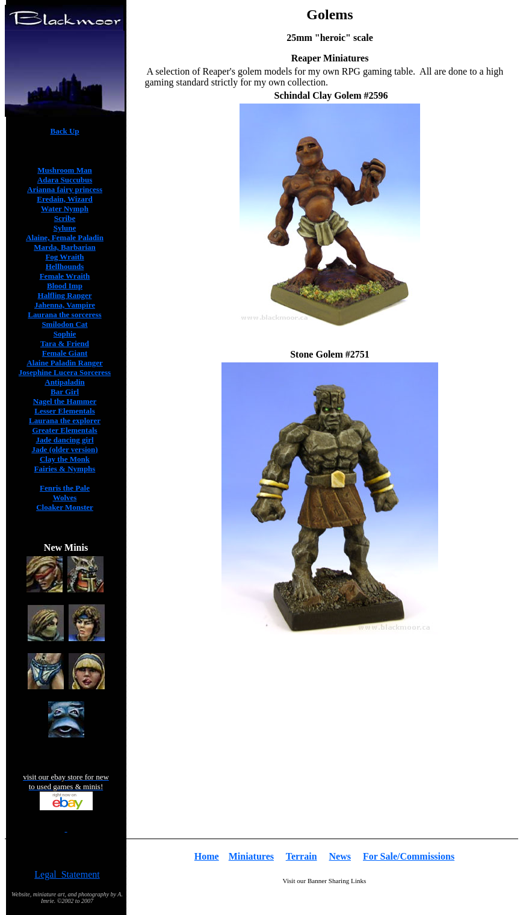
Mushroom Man (64, 170)
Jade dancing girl (64, 439)
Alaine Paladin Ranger (64, 362)
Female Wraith (65, 276)
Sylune (65, 227)
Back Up (64, 130)
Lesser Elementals (64, 410)
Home (206, 856)
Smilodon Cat (64, 324)
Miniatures (251, 856)
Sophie (65, 333)
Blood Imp (64, 285)
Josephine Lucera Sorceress (65, 372)
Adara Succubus (64, 179)
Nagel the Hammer (64, 401)
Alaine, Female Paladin (65, 237)
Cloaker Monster (64, 507)
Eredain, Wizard (64, 198)
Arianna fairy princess (64, 189)
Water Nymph (64, 208)
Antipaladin (64, 381)
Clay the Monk (65, 459)
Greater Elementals (64, 430)
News (340, 856)
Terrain (301, 856)
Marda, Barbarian (65, 247)
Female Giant (64, 353)
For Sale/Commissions (408, 856)
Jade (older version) (64, 449)
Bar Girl (65, 391)
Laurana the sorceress (64, 314)
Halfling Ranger (65, 295)
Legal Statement (66, 874)
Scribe (64, 218)
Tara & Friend (64, 343)
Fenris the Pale (65, 487)
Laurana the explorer (65, 420)
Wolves (65, 497)
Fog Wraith (64, 256)
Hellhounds (65, 266)
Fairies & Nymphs (65, 468)
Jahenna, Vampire (64, 304)
